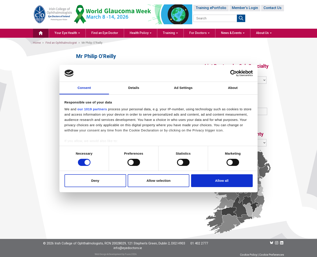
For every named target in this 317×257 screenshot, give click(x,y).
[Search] (215, 18)
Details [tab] (133, 88)
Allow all (222, 180)
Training (170, 33)
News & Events (233, 33)
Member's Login (245, 8)
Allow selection (158, 180)
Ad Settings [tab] (183, 88)
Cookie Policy (248, 254)
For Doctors (199, 33)
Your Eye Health (67, 33)
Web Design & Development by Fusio (113, 254)
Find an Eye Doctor (104, 33)
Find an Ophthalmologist (61, 42)
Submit (241, 18)
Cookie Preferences (271, 254)
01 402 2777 (199, 243)
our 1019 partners (92, 109)
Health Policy (140, 33)
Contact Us (273, 8)
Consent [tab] (84, 88)
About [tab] (233, 88)
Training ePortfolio (211, 8)
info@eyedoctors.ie (128, 248)
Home (37, 42)
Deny (95, 180)
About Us (264, 33)
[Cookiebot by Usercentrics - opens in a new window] (233, 73)
